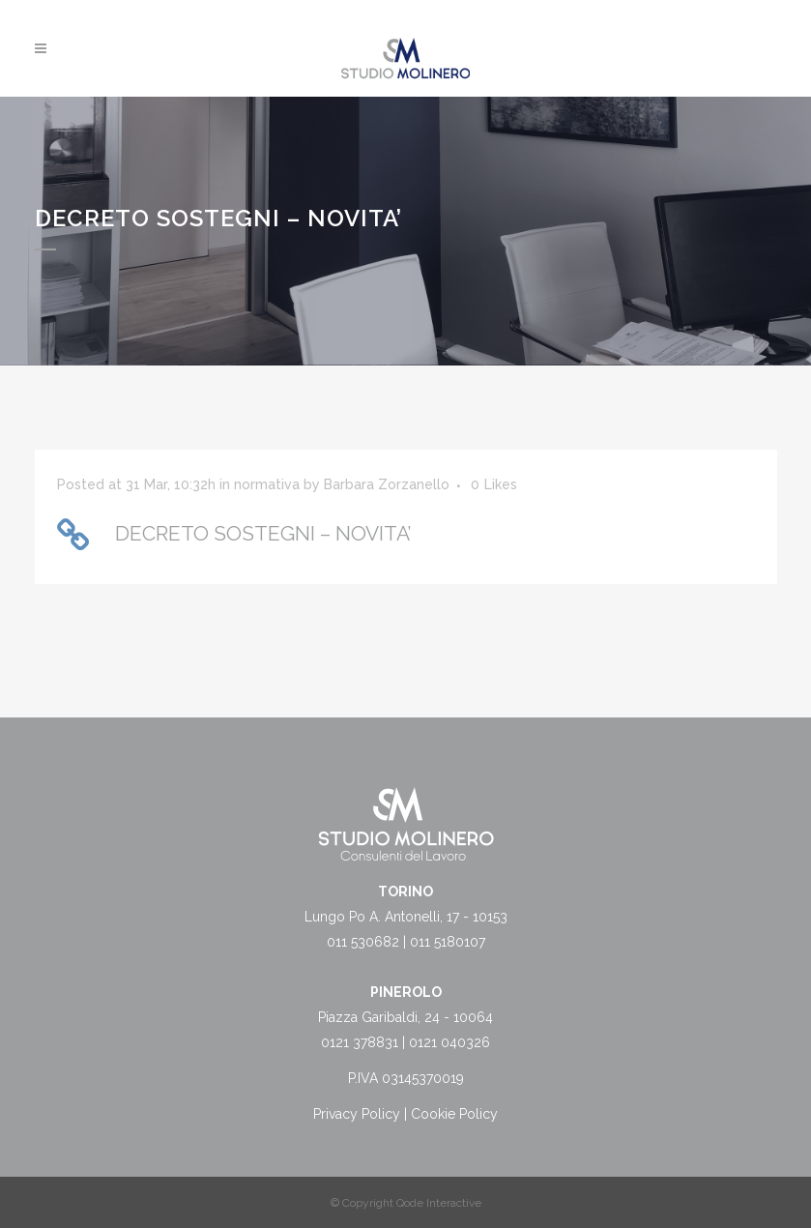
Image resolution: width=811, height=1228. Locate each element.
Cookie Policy (454, 1114)
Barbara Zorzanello (386, 484)
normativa (267, 484)
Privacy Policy (356, 1114)
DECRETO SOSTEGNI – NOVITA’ (263, 533)
